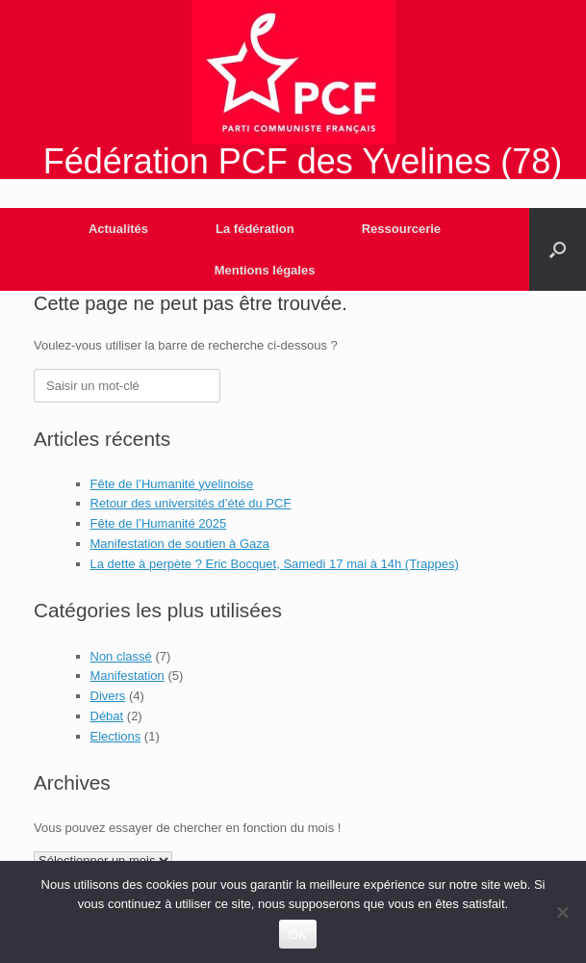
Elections (115, 736)
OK (298, 934)
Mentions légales (265, 270)
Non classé (121, 656)
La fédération (255, 228)
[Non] (562, 912)
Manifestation (127, 675)
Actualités (118, 228)
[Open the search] (557, 249)
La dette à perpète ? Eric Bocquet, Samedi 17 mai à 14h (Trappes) (274, 564)
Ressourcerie (401, 228)
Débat (107, 716)
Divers (108, 696)
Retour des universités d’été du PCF (191, 503)
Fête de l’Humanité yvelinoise (172, 484)
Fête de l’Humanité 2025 (158, 523)
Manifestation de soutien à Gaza (179, 543)
